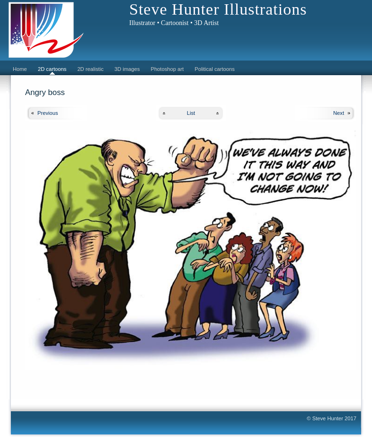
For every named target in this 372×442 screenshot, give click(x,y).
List (191, 113)
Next (338, 113)
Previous (47, 113)
